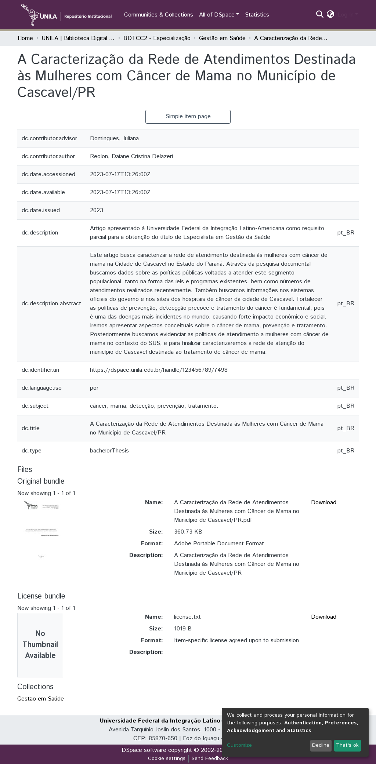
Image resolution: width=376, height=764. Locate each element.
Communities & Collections (158, 15)
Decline (320, 745)
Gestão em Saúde (222, 38)
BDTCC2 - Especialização (157, 38)
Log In (345, 15)
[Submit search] (320, 15)
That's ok (347, 745)
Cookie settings (166, 758)
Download (323, 502)
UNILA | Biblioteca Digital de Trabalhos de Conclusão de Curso (78, 38)
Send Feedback (210, 758)
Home (25, 38)
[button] (330, 15)
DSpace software (144, 750)
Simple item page (188, 116)
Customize (239, 745)
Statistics (257, 15)
